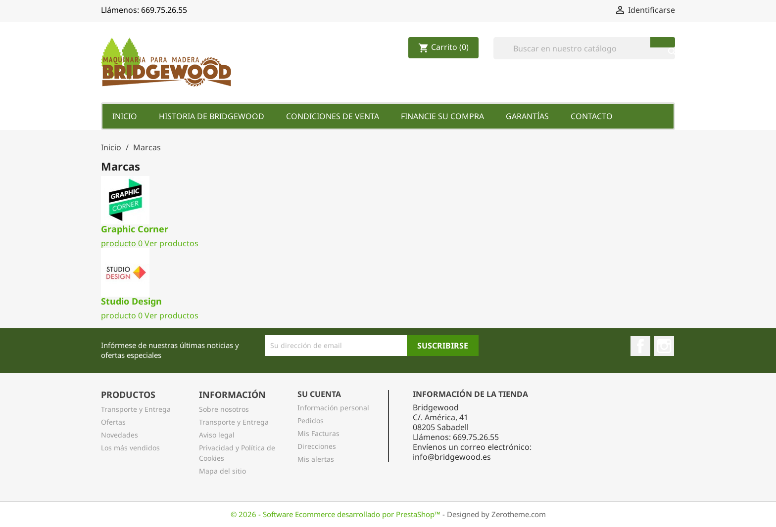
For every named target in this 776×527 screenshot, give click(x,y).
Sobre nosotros (224, 409)
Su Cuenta (319, 394)
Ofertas (113, 422)
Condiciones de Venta (332, 116)
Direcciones (316, 446)
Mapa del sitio (222, 471)
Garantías (527, 116)
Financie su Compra (442, 116)
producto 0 (122, 243)
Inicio (124, 116)
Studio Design (131, 301)
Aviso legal (217, 434)
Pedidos (310, 420)
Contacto (592, 116)
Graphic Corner (134, 229)
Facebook (640, 346)
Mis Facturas (318, 433)
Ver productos (171, 243)
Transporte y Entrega (136, 409)
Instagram (664, 346)
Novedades (119, 434)
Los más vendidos (130, 447)
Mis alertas (315, 459)
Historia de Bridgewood (211, 116)
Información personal (333, 407)
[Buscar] (584, 48)
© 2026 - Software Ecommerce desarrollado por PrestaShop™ (336, 514)
